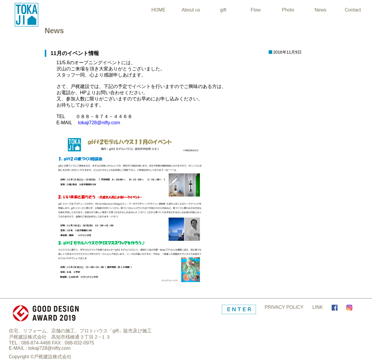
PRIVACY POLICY (284, 307)
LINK (318, 307)
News (320, 9)
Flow (256, 9)
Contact (353, 9)
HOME (158, 9)
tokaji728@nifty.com (99, 122)
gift (223, 9)
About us (190, 9)
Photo (288, 9)
